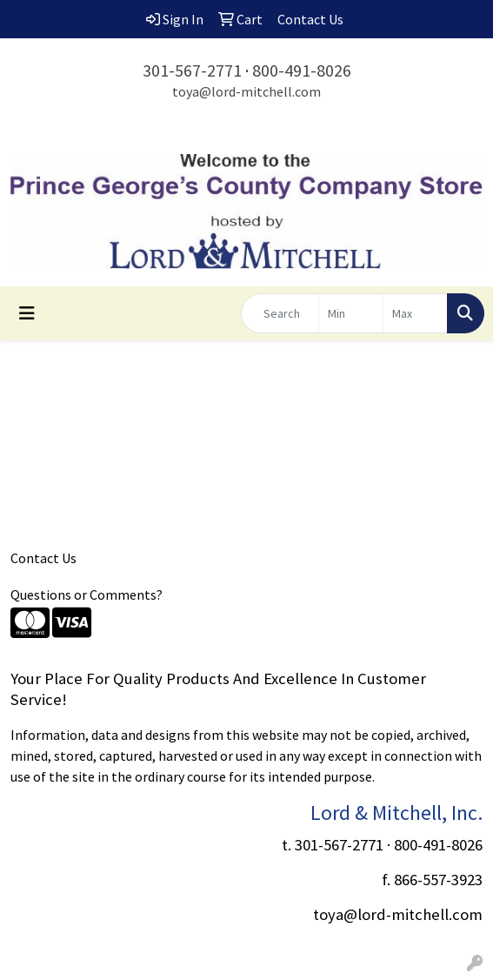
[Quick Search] (280, 313)
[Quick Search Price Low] (350, 313)
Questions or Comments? (86, 594)
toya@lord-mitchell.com (246, 91)
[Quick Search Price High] (415, 313)
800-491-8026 (301, 70)
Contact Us (43, 558)
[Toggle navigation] (27, 313)
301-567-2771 (192, 70)
